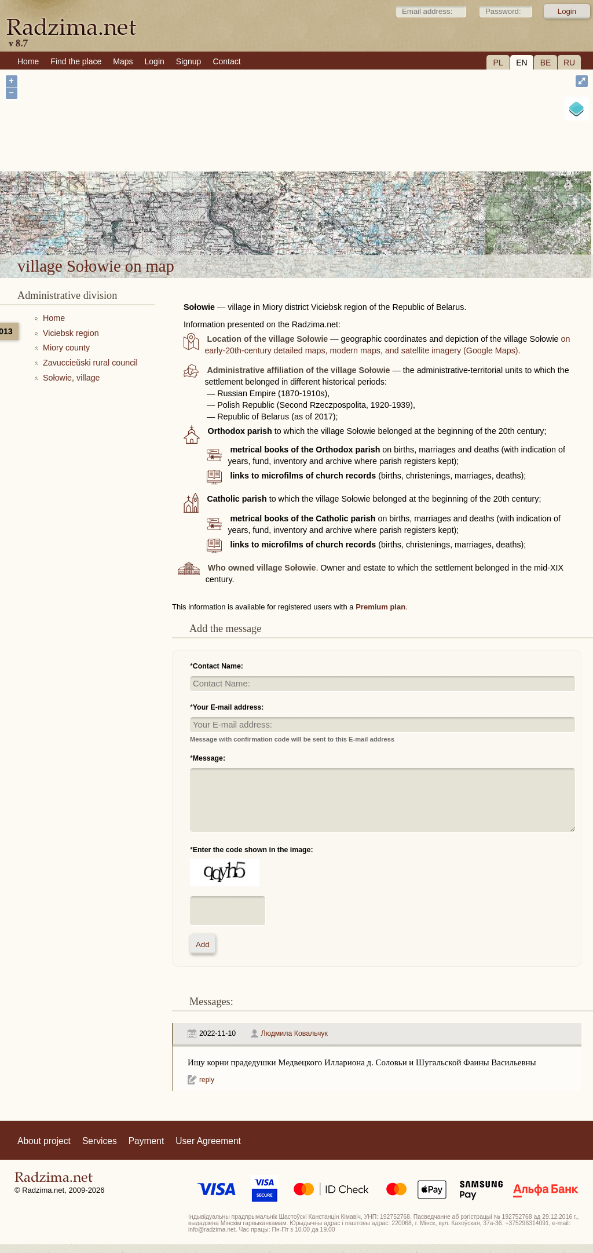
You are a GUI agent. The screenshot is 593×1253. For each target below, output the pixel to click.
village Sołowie (335, 224)
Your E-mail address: (228, 707)
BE (545, 62)
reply (206, 1080)
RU (569, 62)
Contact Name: (218, 666)
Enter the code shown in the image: (253, 850)
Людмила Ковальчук (294, 1033)
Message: (209, 758)
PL (498, 62)
